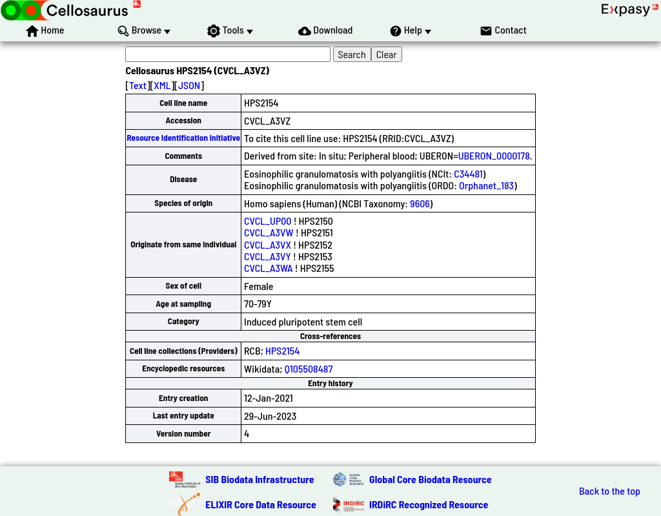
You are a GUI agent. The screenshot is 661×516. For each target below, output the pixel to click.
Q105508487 (309, 368)
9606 (420, 203)
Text (138, 85)
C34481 (468, 173)
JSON (189, 85)
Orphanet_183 (486, 185)
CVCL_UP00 (267, 220)
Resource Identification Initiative (183, 137)
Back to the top (609, 491)
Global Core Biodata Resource (430, 479)
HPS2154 (282, 350)
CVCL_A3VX (267, 244)
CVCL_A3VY (267, 256)
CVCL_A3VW (269, 232)
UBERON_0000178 (494, 155)
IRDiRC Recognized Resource (428, 504)
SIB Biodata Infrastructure (259, 479)
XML (162, 85)
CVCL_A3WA (268, 268)
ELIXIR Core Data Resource (260, 504)
